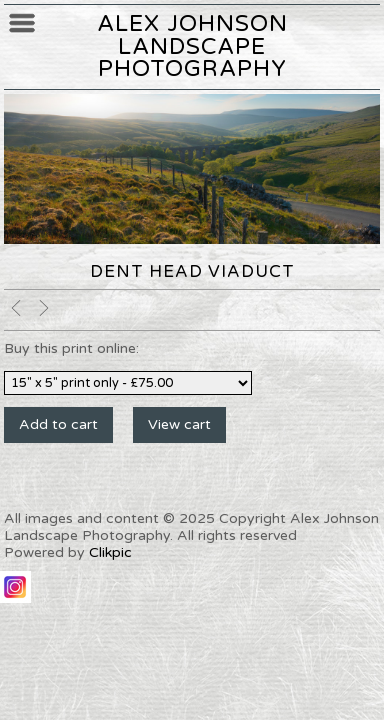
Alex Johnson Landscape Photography (192, 46)
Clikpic (110, 552)
